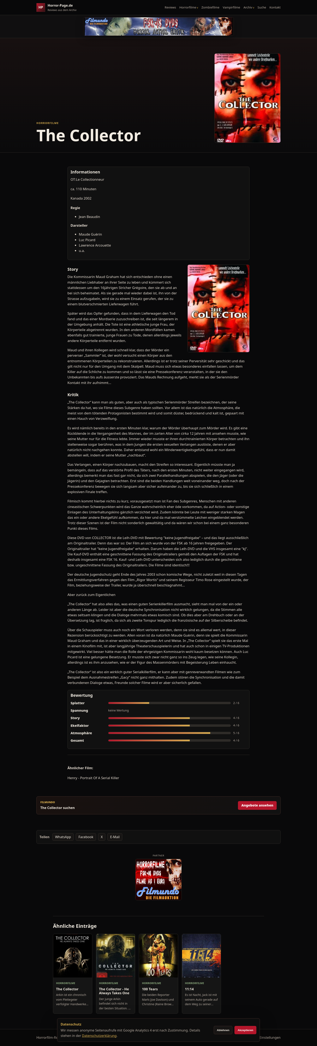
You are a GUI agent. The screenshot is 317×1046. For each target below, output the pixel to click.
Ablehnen (223, 1030)
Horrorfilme (187, 7)
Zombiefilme (210, 7)
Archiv (248, 7)
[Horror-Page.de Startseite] (58, 7)
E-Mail (115, 837)
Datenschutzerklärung (99, 1035)
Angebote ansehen (257, 805)
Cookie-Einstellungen (264, 1037)
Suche (262, 7)
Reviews (170, 7)
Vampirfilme (231, 7)
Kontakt (275, 7)
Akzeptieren (245, 1030)
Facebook (85, 837)
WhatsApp (63, 837)
